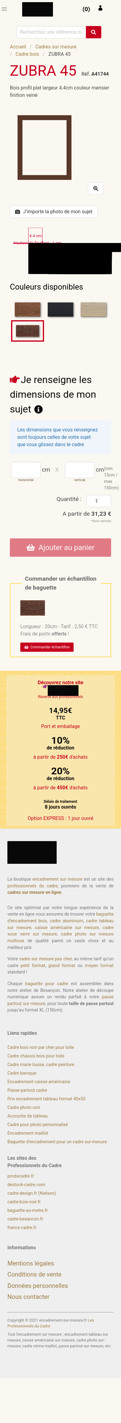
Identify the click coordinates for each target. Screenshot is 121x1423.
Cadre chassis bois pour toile (35, 1056)
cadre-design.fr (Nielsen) (31, 1193)
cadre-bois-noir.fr (24, 1202)
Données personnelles (37, 1285)
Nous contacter (28, 1296)
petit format (33, 965)
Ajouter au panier (60, 547)
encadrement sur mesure (57, 879)
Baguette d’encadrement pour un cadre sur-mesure (57, 1141)
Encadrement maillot (27, 1133)
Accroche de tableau (27, 1116)
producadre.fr (20, 1176)
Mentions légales (30, 1263)
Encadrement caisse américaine (38, 1081)
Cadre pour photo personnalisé (37, 1124)
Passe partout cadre (27, 1090)
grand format (61, 965)
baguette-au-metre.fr (27, 1210)
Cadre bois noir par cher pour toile (40, 1047)
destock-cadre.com (26, 1184)
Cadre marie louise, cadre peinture (40, 1064)
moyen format (99, 965)
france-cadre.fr (21, 1227)
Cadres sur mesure (56, 47)
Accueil (18, 47)
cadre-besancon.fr (25, 1219)
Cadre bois (27, 54)
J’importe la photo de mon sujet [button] (53, 211)
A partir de (87, 513)
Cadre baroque (21, 1073)
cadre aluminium (66, 921)
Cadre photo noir (23, 1107)
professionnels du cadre (32, 886)
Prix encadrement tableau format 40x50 (46, 1099)
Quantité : (69, 499)
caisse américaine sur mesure (67, 927)
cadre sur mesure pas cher (45, 959)
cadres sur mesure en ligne (34, 892)
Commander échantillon (47, 647)
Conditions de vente (34, 1274)
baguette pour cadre (46, 983)
